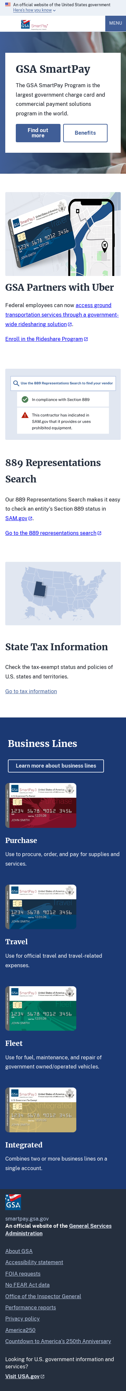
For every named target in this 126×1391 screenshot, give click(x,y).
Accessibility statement (34, 1262)
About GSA (19, 1251)
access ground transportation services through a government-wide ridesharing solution (62, 314)
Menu (115, 23)
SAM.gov (16, 518)
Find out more (38, 133)
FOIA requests (22, 1274)
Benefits (85, 133)
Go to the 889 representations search (50, 533)
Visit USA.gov (22, 1376)
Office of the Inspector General (43, 1296)
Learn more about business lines (56, 766)
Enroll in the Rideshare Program (44, 339)
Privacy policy (22, 1319)
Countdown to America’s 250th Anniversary (58, 1341)
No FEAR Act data (27, 1285)
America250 (20, 1330)
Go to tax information (31, 691)
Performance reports (30, 1307)
